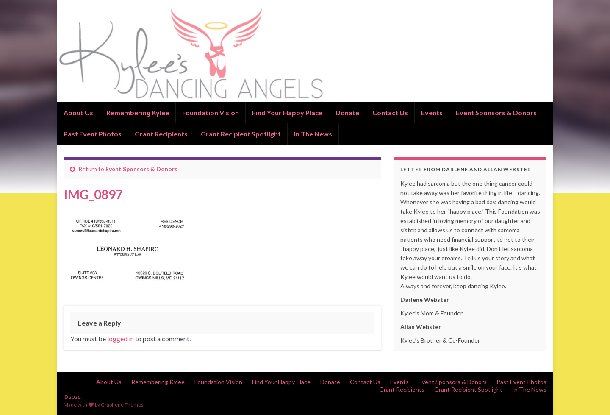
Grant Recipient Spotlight (241, 134)
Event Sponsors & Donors (496, 113)
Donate (347, 113)
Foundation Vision (210, 113)
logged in (120, 338)
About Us (78, 113)
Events (432, 113)
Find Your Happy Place (287, 113)
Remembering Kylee (137, 113)
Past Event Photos (93, 134)
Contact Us (390, 113)
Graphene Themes (122, 404)
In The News (313, 134)
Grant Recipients (161, 134)
